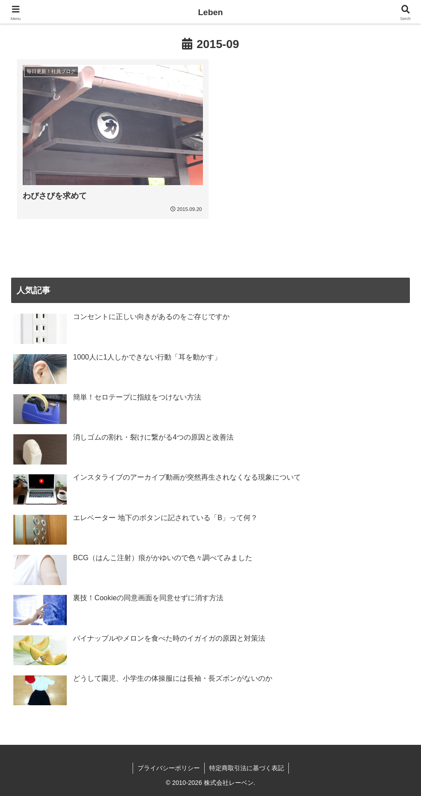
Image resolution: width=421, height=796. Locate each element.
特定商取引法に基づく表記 (246, 768)
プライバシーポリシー (169, 768)
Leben (210, 12)
